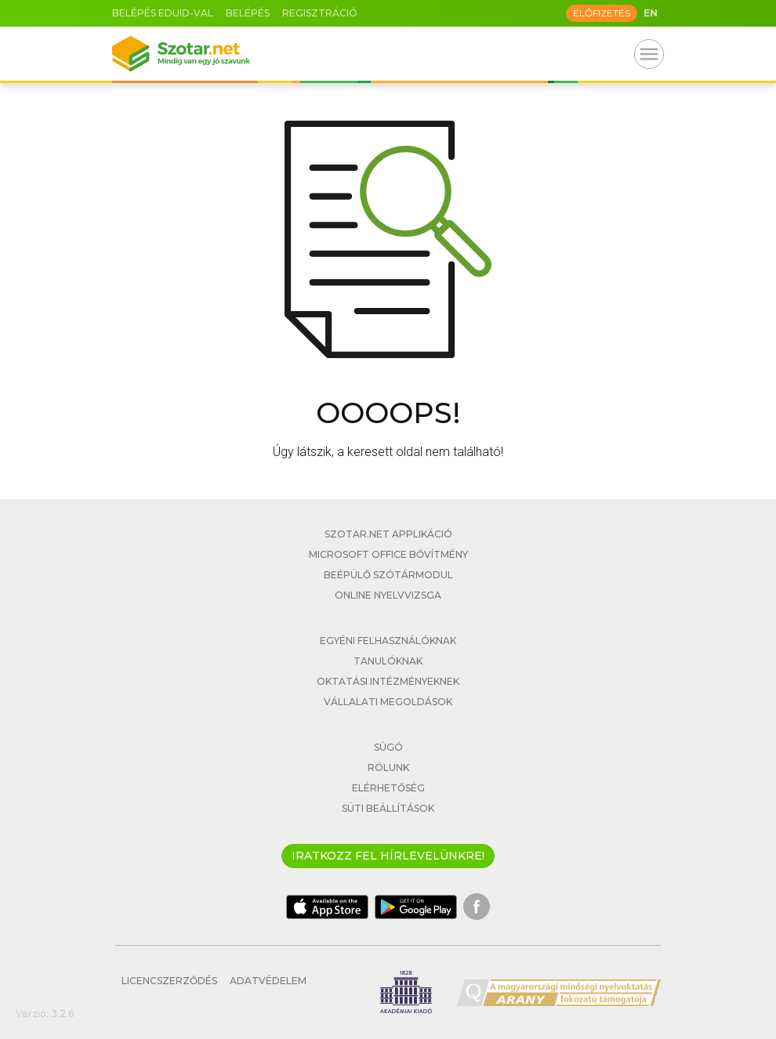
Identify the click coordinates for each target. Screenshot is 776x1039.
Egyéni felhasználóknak (388, 640)
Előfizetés (601, 13)
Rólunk (388, 767)
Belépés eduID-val (162, 13)
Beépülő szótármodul (388, 575)
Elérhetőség (388, 788)
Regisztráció (319, 13)
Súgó (388, 747)
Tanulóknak (388, 661)
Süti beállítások (388, 808)
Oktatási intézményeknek (388, 681)
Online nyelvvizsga (388, 595)
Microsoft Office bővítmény (388, 554)
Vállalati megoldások (388, 702)
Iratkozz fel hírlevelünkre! (388, 856)
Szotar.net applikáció (388, 534)
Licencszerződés (169, 981)
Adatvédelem (268, 981)
